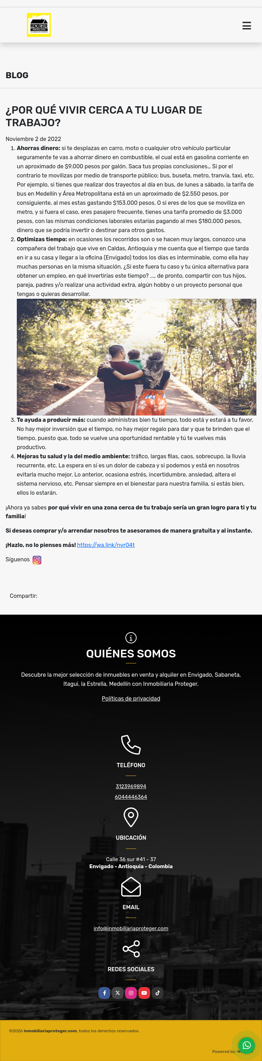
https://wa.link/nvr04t (106, 545)
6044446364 (131, 797)
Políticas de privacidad (131, 698)
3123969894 (131, 786)
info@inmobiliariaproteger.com (131, 928)
